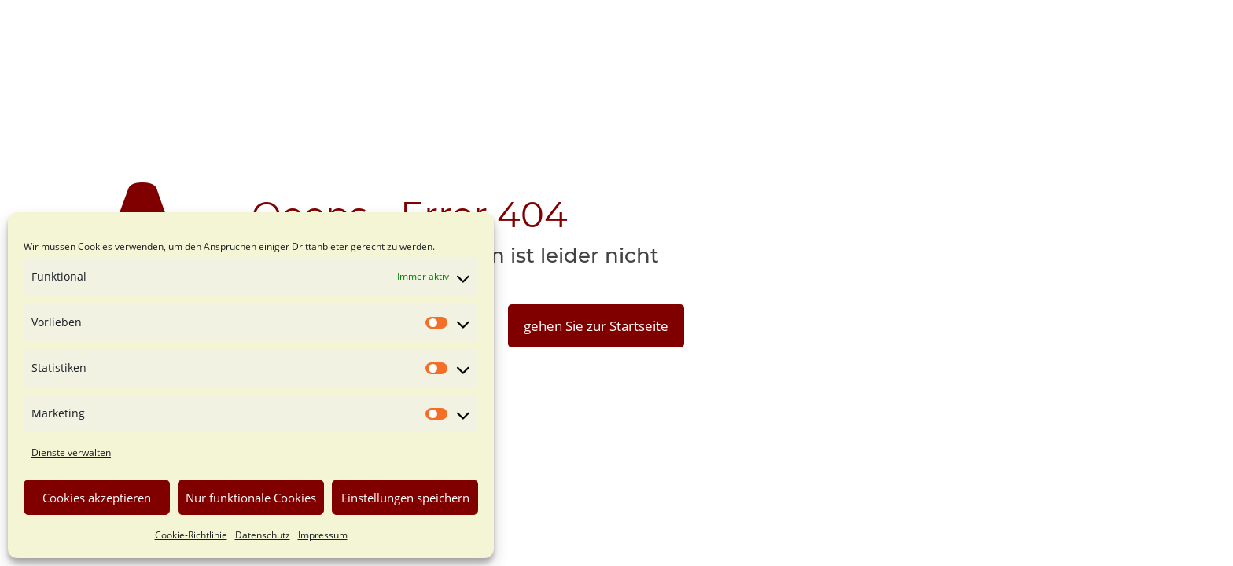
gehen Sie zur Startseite (596, 326)
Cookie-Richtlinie (191, 535)
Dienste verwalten (71, 452)
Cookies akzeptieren (96, 497)
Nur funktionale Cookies (251, 497)
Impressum (323, 535)
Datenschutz (262, 535)
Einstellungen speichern (405, 497)
